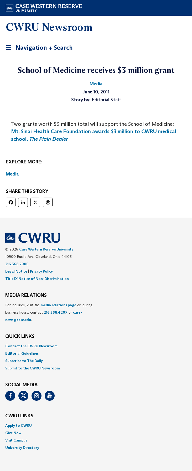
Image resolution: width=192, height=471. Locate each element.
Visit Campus (16, 440)
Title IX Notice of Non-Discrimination (37, 278)
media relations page (58, 305)
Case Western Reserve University (46, 249)
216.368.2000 (17, 264)
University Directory (22, 447)
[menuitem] (96, 346)
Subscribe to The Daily (24, 360)
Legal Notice (16, 271)
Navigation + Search (37, 48)
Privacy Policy (41, 271)
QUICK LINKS (19, 336)
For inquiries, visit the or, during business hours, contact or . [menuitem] (48, 312)
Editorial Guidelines (22, 353)
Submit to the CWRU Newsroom (32, 368)
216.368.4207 (56, 312)
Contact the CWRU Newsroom (31, 346)
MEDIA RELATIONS (26, 295)
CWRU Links (19, 416)
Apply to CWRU (18, 425)
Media (12, 174)
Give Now (13, 432)
